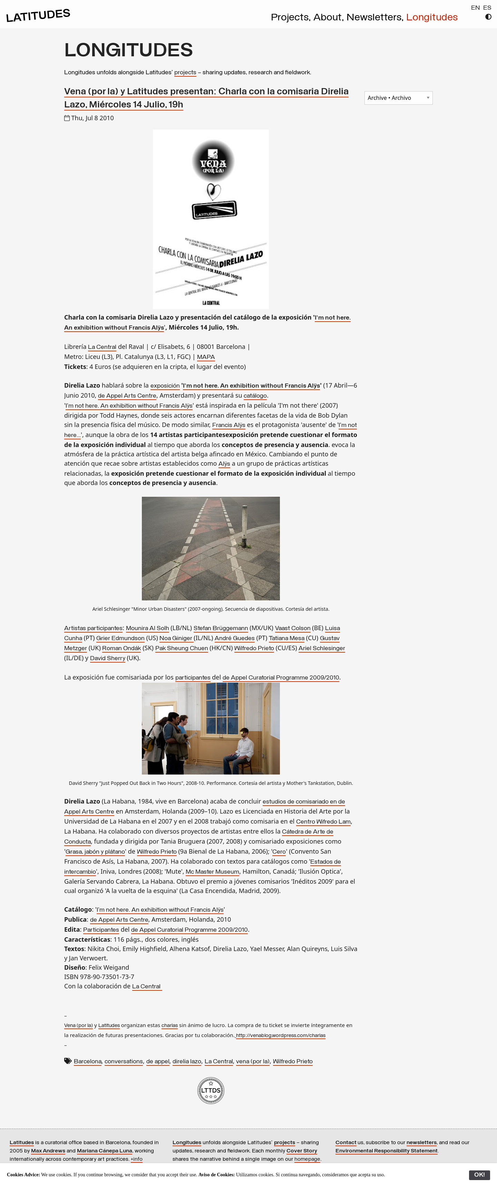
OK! (479, 1175)
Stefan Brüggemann (221, 628)
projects (185, 72)
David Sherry (107, 658)
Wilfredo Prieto (254, 648)
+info (137, 1159)
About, (330, 18)
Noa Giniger (175, 638)
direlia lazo (187, 1061)
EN (475, 8)
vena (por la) (253, 1061)
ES (487, 8)
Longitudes (432, 18)
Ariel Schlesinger (322, 648)
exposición (165, 386)
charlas (170, 1025)
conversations (124, 1061)
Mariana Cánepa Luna (104, 1151)
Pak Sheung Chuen (181, 648)
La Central (102, 347)
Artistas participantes (93, 628)
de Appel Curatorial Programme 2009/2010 (281, 678)
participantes (193, 678)
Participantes (101, 930)
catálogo (255, 396)
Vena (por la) (78, 1025)
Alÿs (224, 464)
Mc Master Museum (212, 872)
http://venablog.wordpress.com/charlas (280, 1035)
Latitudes (109, 1025)
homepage (307, 1159)
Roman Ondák (121, 648)
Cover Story (301, 1151)
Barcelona (87, 1061)
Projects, (292, 18)
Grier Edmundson (120, 638)
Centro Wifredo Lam (323, 822)
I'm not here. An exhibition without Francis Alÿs (251, 386)
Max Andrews (48, 1151)
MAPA (206, 357)
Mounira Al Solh (147, 628)
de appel (157, 1061)
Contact (346, 1143)
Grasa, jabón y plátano (95, 852)
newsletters (422, 1143)
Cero (279, 852)
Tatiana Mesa (286, 638)
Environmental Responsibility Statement (386, 1151)
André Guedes (235, 638)
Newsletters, (376, 18)
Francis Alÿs (228, 425)
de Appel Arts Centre (127, 396)
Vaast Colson (293, 628)
